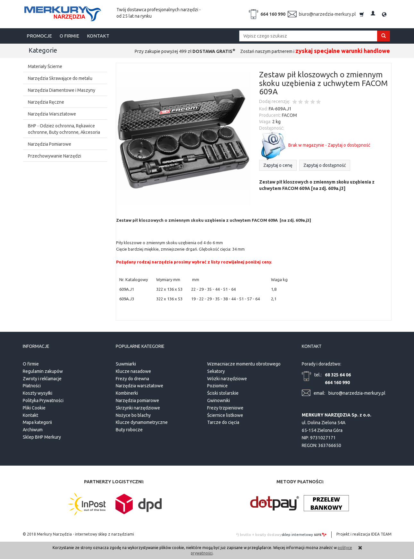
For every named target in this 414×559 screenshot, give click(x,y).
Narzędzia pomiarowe (137, 399)
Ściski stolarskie (223, 392)
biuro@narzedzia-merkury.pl (327, 14)
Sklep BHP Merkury (42, 436)
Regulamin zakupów (43, 370)
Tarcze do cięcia (223, 421)
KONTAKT (98, 36)
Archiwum (33, 429)
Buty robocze (129, 429)
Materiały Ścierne (45, 66)
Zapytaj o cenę (277, 165)
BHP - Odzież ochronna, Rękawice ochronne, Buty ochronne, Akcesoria (64, 129)
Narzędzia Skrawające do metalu (60, 78)
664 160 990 (272, 14)
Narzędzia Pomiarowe (49, 144)
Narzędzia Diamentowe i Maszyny (61, 90)
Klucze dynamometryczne (142, 421)
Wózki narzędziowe (227, 377)
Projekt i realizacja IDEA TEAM (364, 533)
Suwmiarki (126, 363)
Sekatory (216, 370)
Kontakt (30, 414)
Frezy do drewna (132, 377)
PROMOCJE (39, 36)
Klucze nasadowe (133, 370)
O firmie (31, 363)
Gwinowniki (218, 399)
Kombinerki (127, 392)
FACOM (289, 115)
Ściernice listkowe (225, 414)
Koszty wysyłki (37, 392)
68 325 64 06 (338, 373)
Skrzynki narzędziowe (138, 406)
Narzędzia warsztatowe (139, 385)
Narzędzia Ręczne (46, 102)
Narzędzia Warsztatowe (52, 113)
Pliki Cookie (34, 406)
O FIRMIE (69, 36)
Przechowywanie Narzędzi (54, 156)
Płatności (32, 385)
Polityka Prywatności (43, 399)
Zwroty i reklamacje (42, 377)
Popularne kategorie (140, 345)
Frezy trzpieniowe (225, 406)
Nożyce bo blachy (133, 414)
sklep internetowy (304, 534)
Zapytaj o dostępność (324, 165)
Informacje (36, 345)
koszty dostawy (268, 534)
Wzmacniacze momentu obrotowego (244, 363)
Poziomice (217, 385)
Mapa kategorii (37, 421)
